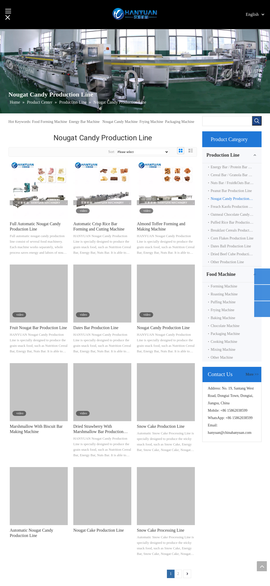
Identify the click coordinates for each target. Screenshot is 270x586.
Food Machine (221, 274)
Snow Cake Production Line (161, 426)
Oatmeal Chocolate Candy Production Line (236, 215)
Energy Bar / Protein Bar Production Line (236, 167)
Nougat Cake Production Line (98, 530)
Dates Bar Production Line (95, 327)
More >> (252, 374)
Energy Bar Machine (84, 122)
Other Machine (222, 357)
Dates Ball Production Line (231, 246)
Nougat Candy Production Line (163, 327)
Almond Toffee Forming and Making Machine (161, 226)
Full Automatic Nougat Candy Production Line (35, 226)
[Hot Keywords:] (257, 121)
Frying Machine (151, 122)
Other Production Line (227, 262)
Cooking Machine (224, 342)
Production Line (222, 155)
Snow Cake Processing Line (160, 530)
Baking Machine (223, 318)
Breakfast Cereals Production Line (236, 230)
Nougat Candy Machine (120, 122)
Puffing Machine (223, 302)
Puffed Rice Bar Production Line (235, 222)
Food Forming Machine (49, 122)
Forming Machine (224, 286)
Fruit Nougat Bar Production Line (38, 327)
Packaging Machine (179, 122)
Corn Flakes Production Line (232, 238)
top (262, 566)
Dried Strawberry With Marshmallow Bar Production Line (98, 429)
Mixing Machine (223, 350)
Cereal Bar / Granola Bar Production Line (236, 175)
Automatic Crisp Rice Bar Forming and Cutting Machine (98, 226)
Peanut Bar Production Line (231, 191)
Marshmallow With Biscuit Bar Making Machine (36, 429)
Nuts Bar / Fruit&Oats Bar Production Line (236, 183)
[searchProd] (227, 121)
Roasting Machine (224, 294)
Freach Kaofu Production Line (233, 207)
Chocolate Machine (225, 326)
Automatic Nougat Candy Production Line (31, 533)
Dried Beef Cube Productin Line (235, 254)
